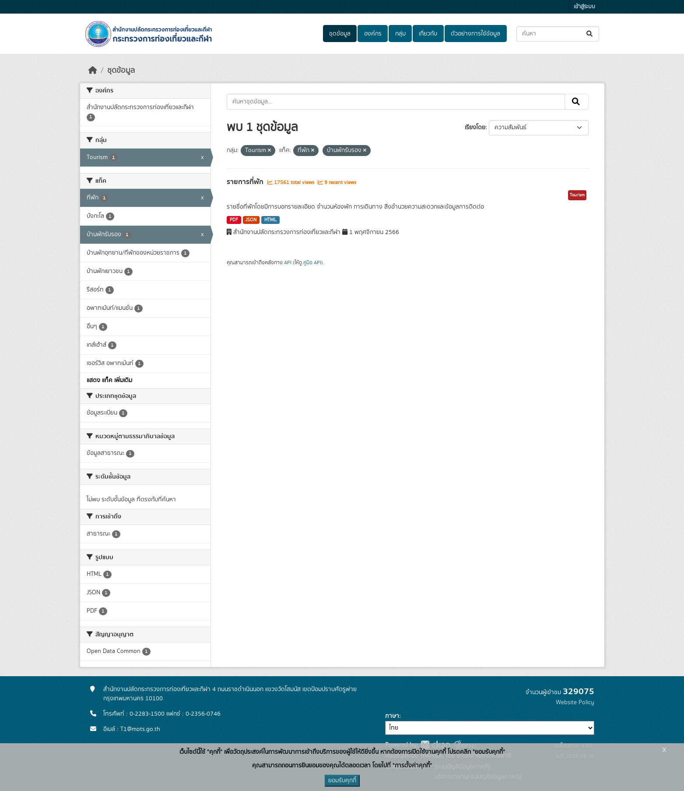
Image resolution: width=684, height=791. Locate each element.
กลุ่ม (400, 33)
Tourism (577, 195)
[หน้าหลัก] (92, 70)
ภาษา (392, 716)
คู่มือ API (312, 262)
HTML (270, 219)
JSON (251, 219)
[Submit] (590, 34)
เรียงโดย (475, 127)
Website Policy (575, 702)
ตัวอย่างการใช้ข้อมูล (475, 33)
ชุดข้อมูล (340, 33)
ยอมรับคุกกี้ (342, 780)
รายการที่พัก (246, 182)
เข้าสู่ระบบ (584, 7)
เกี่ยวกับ (428, 33)
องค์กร (373, 33)
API (287, 262)
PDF (234, 219)
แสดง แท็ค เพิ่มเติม (109, 380)
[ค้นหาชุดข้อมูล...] (557, 34)
